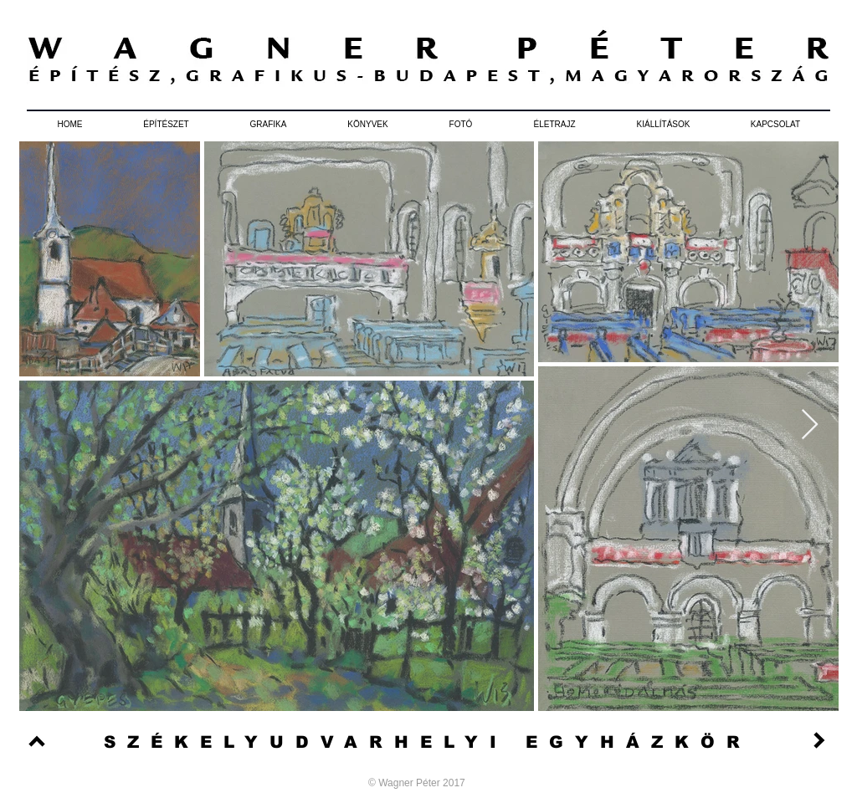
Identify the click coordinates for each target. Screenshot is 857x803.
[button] (166, 124)
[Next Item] (809, 425)
